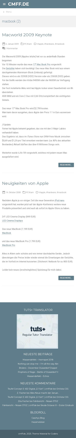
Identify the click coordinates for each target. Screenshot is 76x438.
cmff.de (18, 4)
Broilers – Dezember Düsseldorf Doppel (38, 368)
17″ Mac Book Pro (41, 64)
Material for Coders (49, 434)
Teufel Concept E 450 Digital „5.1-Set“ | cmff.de (30, 389)
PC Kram (28, 44)
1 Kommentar (12, 48)
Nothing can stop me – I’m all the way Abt (38, 364)
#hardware (49, 44)
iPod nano (59, 200)
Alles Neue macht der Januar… (44, 393)
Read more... (66, 165)
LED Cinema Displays (12, 220)
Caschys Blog (38, 418)
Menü (7, 12)
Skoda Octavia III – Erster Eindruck (57, 405)
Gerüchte (10, 68)
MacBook (6, 233)
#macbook (59, 44)
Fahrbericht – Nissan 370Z (45, 401)
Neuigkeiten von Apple (25, 183)
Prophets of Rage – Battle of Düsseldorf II (38, 372)
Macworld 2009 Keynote (27, 34)
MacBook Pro (8, 245)
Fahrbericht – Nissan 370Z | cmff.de (19, 405)
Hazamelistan (38, 422)
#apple (40, 44)
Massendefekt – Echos (38, 376)
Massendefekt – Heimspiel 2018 (38, 359)
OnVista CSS (62, 389)
